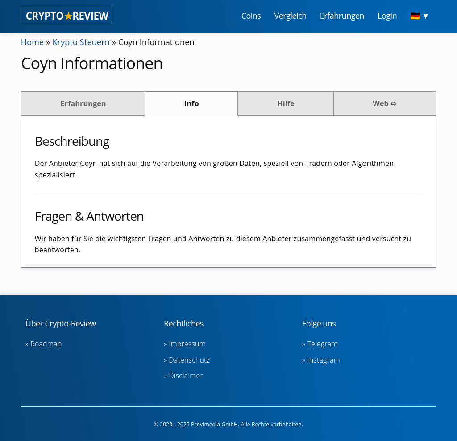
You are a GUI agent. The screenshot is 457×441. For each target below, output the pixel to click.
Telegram (322, 344)
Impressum (187, 344)
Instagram (323, 360)
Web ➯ (384, 103)
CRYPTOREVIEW (67, 16)
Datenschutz (189, 360)
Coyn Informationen (156, 42)
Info (191, 103)
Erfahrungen (83, 103)
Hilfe (286, 103)
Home (32, 42)
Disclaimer (186, 375)
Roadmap (46, 344)
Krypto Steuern (81, 42)
